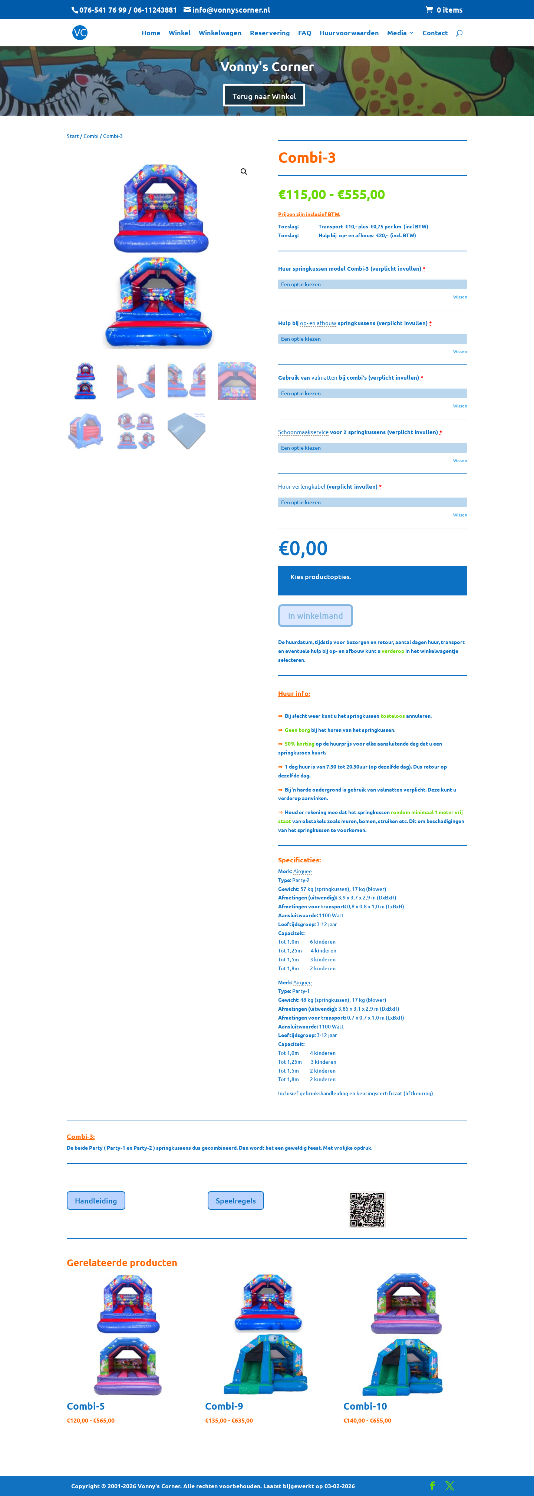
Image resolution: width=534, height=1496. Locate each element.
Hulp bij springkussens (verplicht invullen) (355, 323)
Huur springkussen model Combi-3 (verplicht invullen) (352, 268)
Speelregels (236, 1200)
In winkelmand (315, 616)
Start (73, 135)
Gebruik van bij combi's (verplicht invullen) (350, 377)
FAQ (305, 33)
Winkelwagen (220, 33)
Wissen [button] (460, 297)
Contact (435, 33)
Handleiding (96, 1200)
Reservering (270, 33)
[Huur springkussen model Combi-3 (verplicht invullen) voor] (372, 284)
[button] (244, 171)
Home (151, 33)
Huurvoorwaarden (349, 33)
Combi (91, 135)
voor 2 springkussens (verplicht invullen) (360, 432)
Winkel (180, 33)
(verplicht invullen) (330, 486)
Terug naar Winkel (264, 96)
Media (397, 33)
